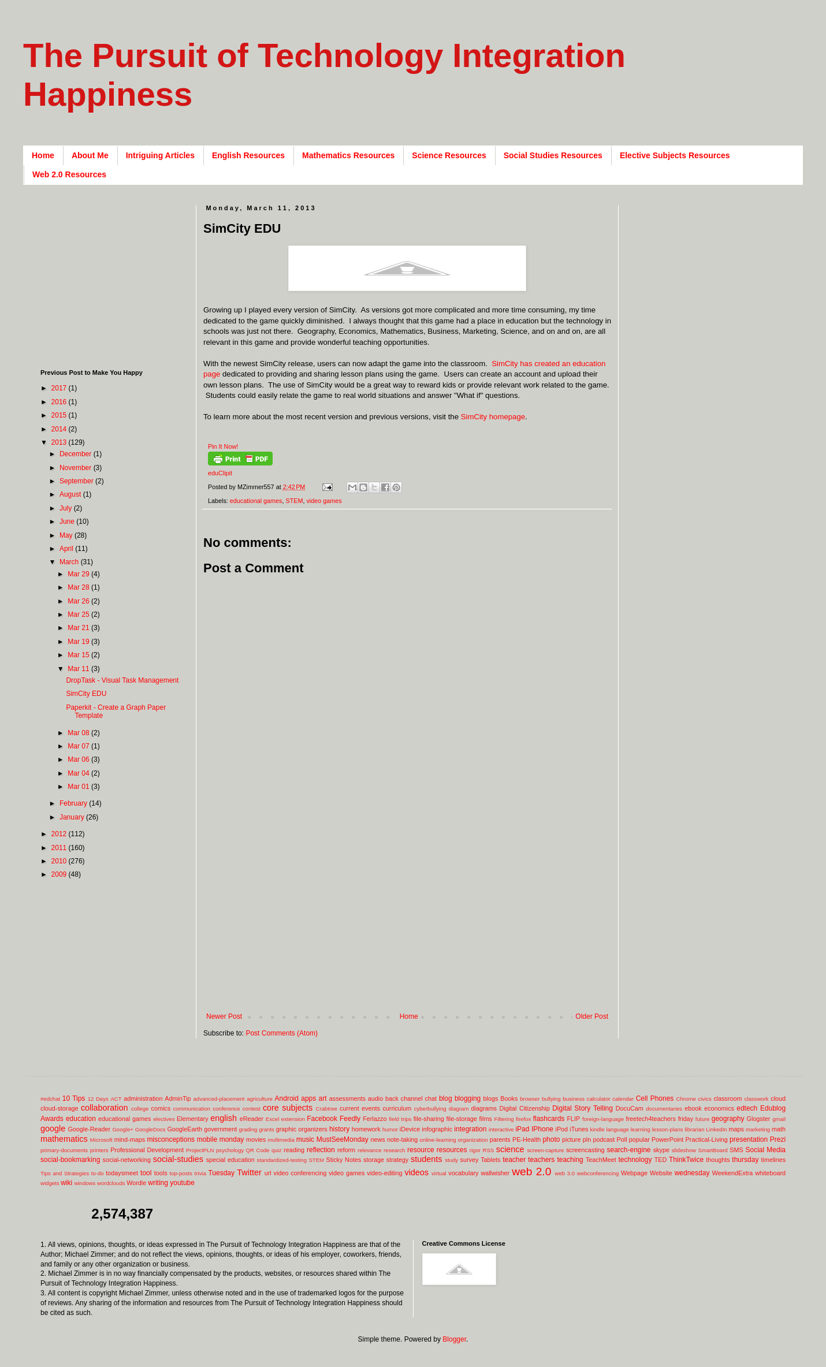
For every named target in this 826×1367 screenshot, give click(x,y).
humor (390, 1129)
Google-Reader (89, 1129)
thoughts (718, 1159)
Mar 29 (79, 574)
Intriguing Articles (160, 155)
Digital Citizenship (524, 1108)
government (220, 1129)
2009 (60, 874)
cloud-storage (59, 1108)
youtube (182, 1183)
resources (452, 1150)
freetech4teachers (650, 1118)
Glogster (759, 1118)
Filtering (504, 1119)
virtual (439, 1173)
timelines (773, 1159)
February (74, 803)
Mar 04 (79, 773)
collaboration (104, 1107)
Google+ (122, 1129)
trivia (200, 1173)
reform (346, 1149)
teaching (570, 1160)
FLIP (573, 1118)
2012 (60, 834)
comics (161, 1108)
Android (287, 1098)
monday (231, 1139)
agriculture (260, 1099)
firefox (523, 1119)
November (76, 468)
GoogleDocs (150, 1129)
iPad (522, 1129)
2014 (60, 429)
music (305, 1139)
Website (661, 1172)
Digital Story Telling (582, 1108)
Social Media (765, 1150)
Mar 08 (79, 733)
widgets (49, 1183)
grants (266, 1129)
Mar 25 (79, 614)
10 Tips (73, 1098)
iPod (562, 1129)
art (323, 1098)
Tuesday (221, 1173)
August (71, 494)
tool (145, 1173)
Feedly (350, 1119)
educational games (256, 500)
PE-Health (526, 1139)
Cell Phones (655, 1098)
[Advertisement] (407, 917)
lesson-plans (667, 1129)
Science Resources (449, 155)
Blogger (454, 1339)
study (451, 1160)
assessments (347, 1098)
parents (500, 1139)
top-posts (180, 1173)
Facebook (322, 1119)
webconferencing (598, 1173)
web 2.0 (531, 1171)
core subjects (287, 1107)
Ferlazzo (374, 1118)
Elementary (193, 1118)
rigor (475, 1150)
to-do (97, 1173)
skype (661, 1149)
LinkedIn (716, 1129)
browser (529, 1099)
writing (158, 1183)
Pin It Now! (223, 446)
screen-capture (545, 1150)
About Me (90, 155)
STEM (294, 500)
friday (685, 1118)
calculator (599, 1099)
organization (472, 1140)
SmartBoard (712, 1150)
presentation (749, 1139)
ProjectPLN (200, 1150)
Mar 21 (79, 628)
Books (509, 1098)
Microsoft (101, 1140)
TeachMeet (601, 1159)
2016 (60, 402)
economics (719, 1108)
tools (161, 1172)
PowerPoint (667, 1139)
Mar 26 (79, 601)
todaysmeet (122, 1172)
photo (551, 1139)
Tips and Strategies (64, 1173)
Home (43, 155)
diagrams (484, 1108)
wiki (66, 1183)
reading (294, 1149)
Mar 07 (79, 746)
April (67, 549)
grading (248, 1129)
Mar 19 (79, 642)
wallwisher (495, 1172)
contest (252, 1108)
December (76, 454)
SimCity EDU (86, 694)
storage (373, 1159)
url (268, 1172)
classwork (757, 1099)
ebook (692, 1108)
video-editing (384, 1172)
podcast (604, 1139)
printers (99, 1150)
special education (230, 1159)
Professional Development (147, 1149)
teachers (541, 1160)
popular (639, 1139)
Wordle (136, 1182)
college (139, 1108)
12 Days (98, 1099)
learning (640, 1129)
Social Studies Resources (553, 155)
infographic (437, 1129)
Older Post (591, 1016)
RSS (488, 1150)
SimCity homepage (493, 416)
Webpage (634, 1172)
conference (226, 1108)
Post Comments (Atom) (281, 1033)
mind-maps (129, 1139)
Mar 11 (79, 669)
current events (360, 1108)
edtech (746, 1108)
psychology (230, 1150)
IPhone (542, 1129)
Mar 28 (79, 587)
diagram (459, 1108)
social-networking (127, 1159)
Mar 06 (79, 759)
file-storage (461, 1118)
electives (163, 1119)
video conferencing (300, 1172)
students (426, 1159)
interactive (501, 1129)
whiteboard (770, 1172)
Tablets (490, 1159)
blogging (468, 1098)
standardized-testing (282, 1160)
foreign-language (603, 1119)
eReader (251, 1118)
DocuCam (629, 1108)
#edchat (50, 1099)
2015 (60, 415)
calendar (623, 1099)
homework (366, 1129)
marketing (758, 1129)
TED (660, 1159)
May (67, 535)
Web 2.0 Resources (69, 174)
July (66, 508)
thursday (745, 1160)
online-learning (438, 1140)
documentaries (664, 1108)
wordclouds (111, 1183)
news (377, 1139)
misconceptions (171, 1139)
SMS (736, 1149)
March (70, 562)
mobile (207, 1139)
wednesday (692, 1173)
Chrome (686, 1099)
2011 (60, 848)
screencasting (585, 1149)
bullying (551, 1099)
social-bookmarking (70, 1160)
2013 (60, 442)
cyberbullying (430, 1108)
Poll (622, 1139)
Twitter (249, 1172)
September (77, 481)
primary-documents (64, 1150)
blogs (490, 1098)
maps (735, 1129)
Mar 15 (79, 655)
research (394, 1150)
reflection (321, 1150)
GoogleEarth (184, 1129)
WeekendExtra (732, 1172)
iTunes (579, 1129)
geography (728, 1119)
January (72, 817)
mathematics (64, 1138)
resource (420, 1150)
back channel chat (411, 1098)
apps (308, 1098)
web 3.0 (565, 1173)
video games (323, 500)
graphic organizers (302, 1129)
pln (587, 1139)
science (510, 1149)
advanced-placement (218, 1099)
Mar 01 (79, 787)
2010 (60, 861)
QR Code (258, 1150)
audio (375, 1098)
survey (469, 1159)
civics (704, 1099)
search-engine (628, 1150)
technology (635, 1160)
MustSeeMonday (343, 1139)
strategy (397, 1159)
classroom (727, 1098)
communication (192, 1108)
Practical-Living (707, 1139)
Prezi (778, 1139)
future (702, 1119)
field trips (400, 1119)
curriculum (396, 1108)
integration (470, 1129)
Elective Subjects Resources (675, 155)
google (52, 1128)
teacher (514, 1160)
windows (85, 1183)
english (223, 1118)
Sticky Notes (344, 1159)
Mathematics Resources (348, 155)
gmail (779, 1119)
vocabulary (463, 1172)
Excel (272, 1119)
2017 (60, 388)
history (339, 1129)
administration (143, 1098)
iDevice (410, 1129)
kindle (597, 1129)
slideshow (684, 1150)
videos (416, 1172)
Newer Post (224, 1016)
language (617, 1129)
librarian (694, 1129)
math (779, 1129)
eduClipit (220, 473)
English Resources (248, 155)
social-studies (178, 1159)
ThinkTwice (686, 1160)
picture (571, 1139)
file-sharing (429, 1118)
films (485, 1118)
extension (293, 1119)
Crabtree (326, 1108)
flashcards (549, 1119)
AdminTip (178, 1098)
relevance (370, 1150)
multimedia (280, 1140)
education (81, 1119)
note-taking (402, 1139)
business (574, 1099)
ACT (115, 1099)
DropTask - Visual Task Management (122, 680)
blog (445, 1098)
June (67, 521)
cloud (778, 1098)
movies (256, 1139)
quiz (276, 1150)
